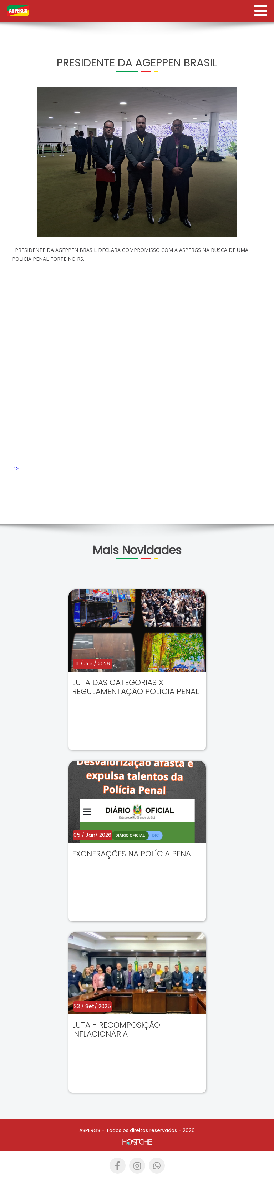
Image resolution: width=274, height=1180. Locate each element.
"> (73, 468)
